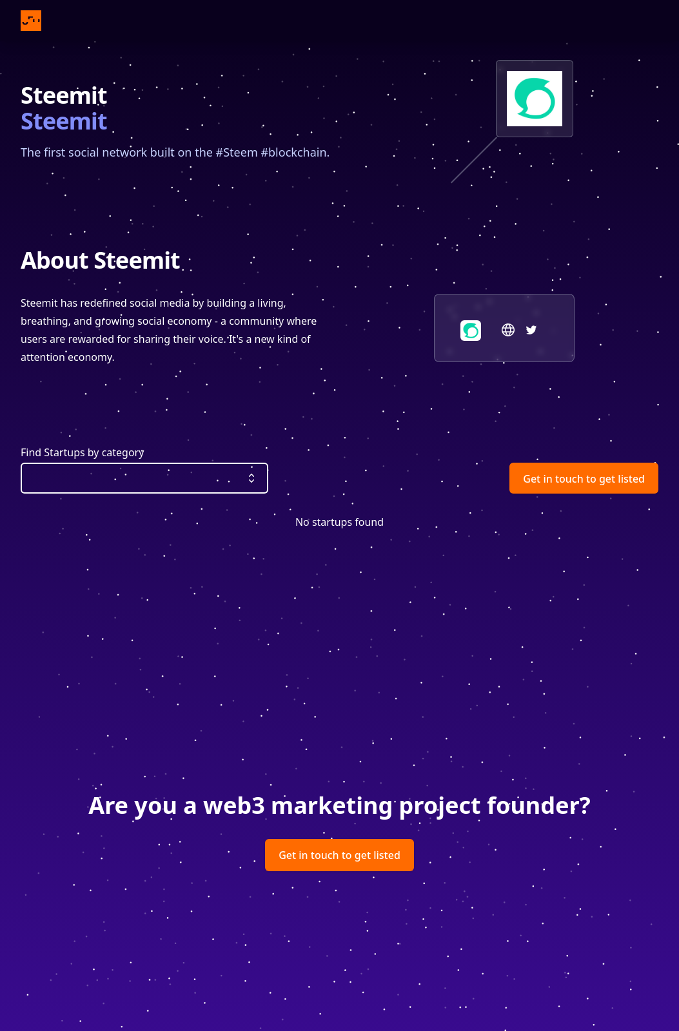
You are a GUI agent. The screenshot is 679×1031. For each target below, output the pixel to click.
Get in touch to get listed (584, 479)
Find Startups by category (82, 452)
